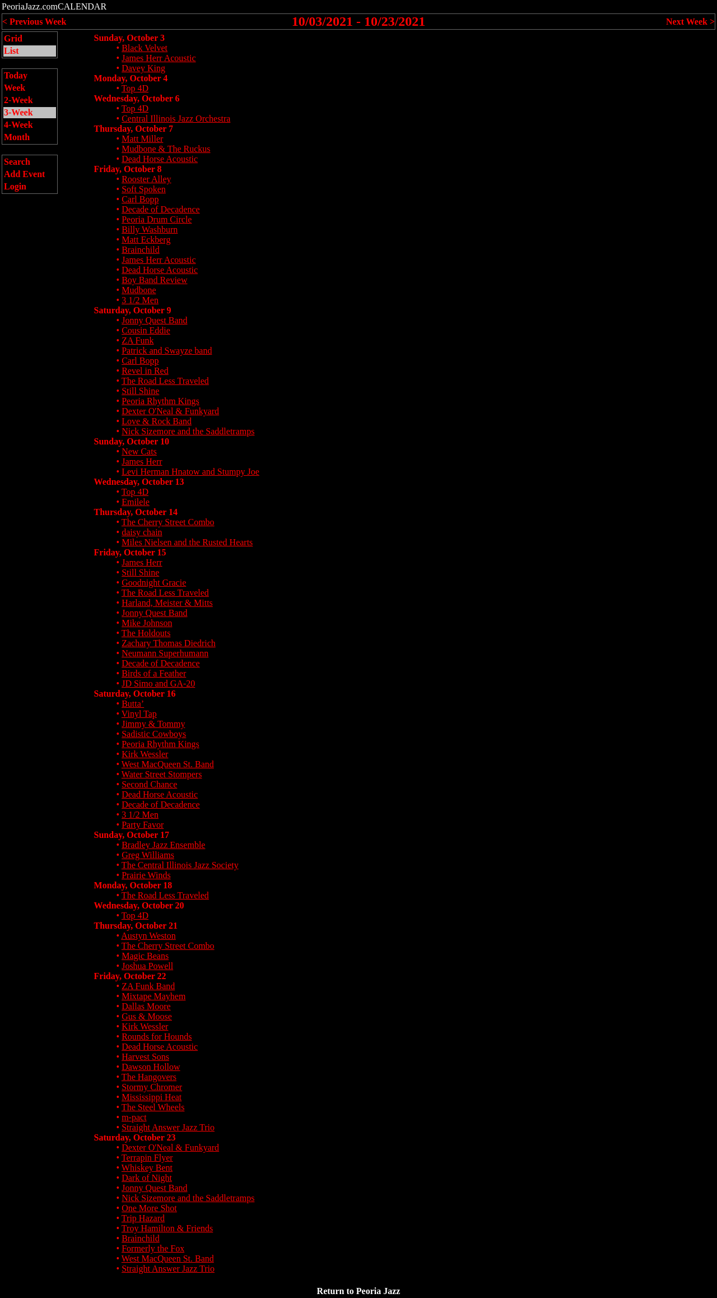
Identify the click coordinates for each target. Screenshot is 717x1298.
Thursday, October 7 (134, 128)
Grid (13, 38)
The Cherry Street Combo (168, 522)
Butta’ (133, 703)
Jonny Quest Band (154, 320)
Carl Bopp (140, 199)
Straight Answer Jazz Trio (168, 1127)
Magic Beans (145, 956)
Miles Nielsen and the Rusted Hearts (187, 542)
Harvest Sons (145, 1056)
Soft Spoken (144, 189)
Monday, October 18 (133, 885)
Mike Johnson (147, 623)
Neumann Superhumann (165, 653)
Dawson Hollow (151, 1067)
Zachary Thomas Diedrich (169, 643)
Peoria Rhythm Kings (160, 401)
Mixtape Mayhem (153, 996)
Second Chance (149, 784)
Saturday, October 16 (135, 693)
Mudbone (139, 290)
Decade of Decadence (160, 209)
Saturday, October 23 (135, 1137)
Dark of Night (147, 1178)
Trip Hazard (143, 1218)
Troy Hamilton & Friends (167, 1228)
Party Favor (143, 824)
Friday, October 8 (128, 169)
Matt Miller (142, 138)
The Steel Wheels (153, 1107)
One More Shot (149, 1208)
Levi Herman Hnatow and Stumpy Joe (190, 471)
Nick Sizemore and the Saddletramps (188, 431)
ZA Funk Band (148, 986)
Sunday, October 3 (129, 38)
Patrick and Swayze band (167, 350)
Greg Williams (148, 855)
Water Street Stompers (162, 774)
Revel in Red (145, 371)
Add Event (24, 174)
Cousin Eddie (146, 330)
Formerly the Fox (153, 1248)
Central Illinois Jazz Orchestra (176, 118)
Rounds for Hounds (157, 1036)
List (11, 50)
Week (14, 87)
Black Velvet (144, 48)
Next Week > (690, 21)
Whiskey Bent (147, 1167)
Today (15, 75)
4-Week (18, 124)
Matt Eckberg (146, 239)
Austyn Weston (148, 935)
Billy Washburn (150, 229)
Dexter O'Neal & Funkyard (170, 411)
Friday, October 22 (130, 976)
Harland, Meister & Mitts (167, 603)
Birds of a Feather (154, 673)
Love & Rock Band (157, 421)
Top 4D (135, 88)
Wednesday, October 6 (137, 98)
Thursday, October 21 (136, 925)
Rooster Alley (146, 179)
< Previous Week (34, 21)
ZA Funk (137, 340)
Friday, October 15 (130, 552)
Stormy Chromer (152, 1087)
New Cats (139, 451)
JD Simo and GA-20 (158, 683)
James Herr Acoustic (158, 58)
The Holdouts (146, 633)
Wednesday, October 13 (139, 481)
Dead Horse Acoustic (160, 159)
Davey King (143, 68)
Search (17, 161)
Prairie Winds (146, 875)
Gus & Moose (147, 1016)
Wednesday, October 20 (139, 905)
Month (17, 137)
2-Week (18, 100)
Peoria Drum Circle (157, 219)
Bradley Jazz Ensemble (163, 845)
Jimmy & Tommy (153, 724)
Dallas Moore (146, 1006)
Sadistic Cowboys (154, 734)
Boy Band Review (154, 280)
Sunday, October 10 (131, 441)
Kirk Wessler (145, 754)
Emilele (136, 502)
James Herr (142, 461)
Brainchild (141, 249)
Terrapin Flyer (147, 1157)
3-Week (18, 112)
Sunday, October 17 (131, 835)
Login (15, 186)
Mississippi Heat (151, 1097)
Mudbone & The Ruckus (166, 149)
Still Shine (140, 391)
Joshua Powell (147, 966)
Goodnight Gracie (154, 582)
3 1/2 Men (140, 300)
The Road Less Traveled (165, 381)
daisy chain (142, 532)
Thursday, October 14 (136, 512)
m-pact (134, 1117)
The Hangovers (149, 1077)
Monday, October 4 (131, 78)
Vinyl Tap (139, 713)
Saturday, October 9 (132, 310)
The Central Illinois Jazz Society (180, 865)
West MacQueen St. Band (168, 764)
